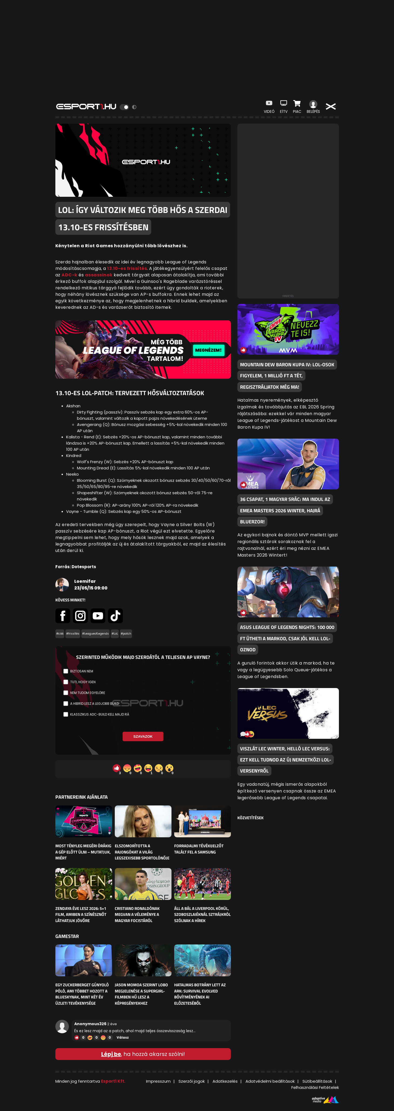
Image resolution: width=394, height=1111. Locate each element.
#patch (126, 634)
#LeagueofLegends (95, 634)
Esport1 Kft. (113, 1081)
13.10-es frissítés (127, 268)
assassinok (99, 275)
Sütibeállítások (317, 1081)
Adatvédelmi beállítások (270, 1081)
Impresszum (158, 1081)
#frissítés (72, 634)
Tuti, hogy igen (83, 682)
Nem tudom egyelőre (87, 692)
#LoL (115, 634)
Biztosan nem (81, 671)
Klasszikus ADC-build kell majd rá (99, 714)
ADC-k (70, 275)
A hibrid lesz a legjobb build (94, 703)
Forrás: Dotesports (75, 567)
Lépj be (111, 1054)
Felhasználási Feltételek (315, 1087)
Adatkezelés (225, 1081)
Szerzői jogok (192, 1081)
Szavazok (143, 736)
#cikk (59, 634)
